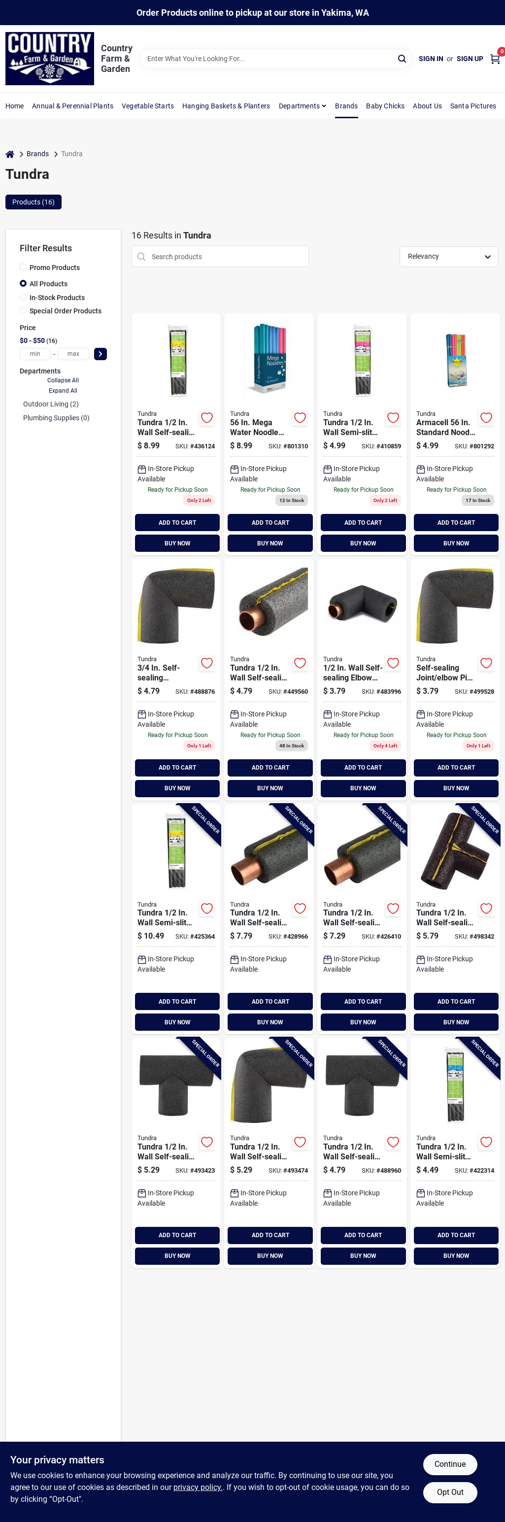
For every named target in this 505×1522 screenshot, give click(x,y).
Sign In (431, 59)
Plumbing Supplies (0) (56, 418)
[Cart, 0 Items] (495, 59)
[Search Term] (275, 58)
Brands (346, 106)
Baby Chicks (385, 106)
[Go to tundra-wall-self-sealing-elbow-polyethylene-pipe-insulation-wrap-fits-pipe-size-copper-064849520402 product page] (362, 680)
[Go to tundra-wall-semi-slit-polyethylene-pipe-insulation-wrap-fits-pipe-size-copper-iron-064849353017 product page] (362, 434)
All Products (48, 283)
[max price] (73, 354)
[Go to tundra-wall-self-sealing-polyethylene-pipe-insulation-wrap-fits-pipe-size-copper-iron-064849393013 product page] (362, 919)
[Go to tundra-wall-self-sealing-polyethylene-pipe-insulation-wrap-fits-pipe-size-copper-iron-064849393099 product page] (269, 680)
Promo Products (55, 267)
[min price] (35, 354)
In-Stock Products (57, 297)
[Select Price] (100, 354)
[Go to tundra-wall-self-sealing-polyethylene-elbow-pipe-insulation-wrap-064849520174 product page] (455, 680)
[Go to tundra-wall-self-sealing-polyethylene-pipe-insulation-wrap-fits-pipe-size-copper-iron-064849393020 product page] (269, 919)
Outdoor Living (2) (51, 404)
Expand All (63, 390)
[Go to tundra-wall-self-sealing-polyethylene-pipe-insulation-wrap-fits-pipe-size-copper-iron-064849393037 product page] (176, 434)
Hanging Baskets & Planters (226, 106)
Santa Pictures (473, 106)
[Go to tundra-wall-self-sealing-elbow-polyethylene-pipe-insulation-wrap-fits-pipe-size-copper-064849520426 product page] (269, 1153)
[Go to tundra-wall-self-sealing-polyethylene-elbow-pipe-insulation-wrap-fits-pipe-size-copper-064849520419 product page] (176, 680)
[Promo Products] (23, 267)
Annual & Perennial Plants (72, 106)
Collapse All (63, 380)
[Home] (9, 154)
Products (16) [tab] (33, 202)
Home (14, 106)
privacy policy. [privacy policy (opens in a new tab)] (198, 1487)
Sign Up (470, 59)
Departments (299, 106)
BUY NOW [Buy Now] (178, 543)
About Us (427, 106)
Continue (450, 1464)
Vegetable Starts (148, 106)
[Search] (403, 58)
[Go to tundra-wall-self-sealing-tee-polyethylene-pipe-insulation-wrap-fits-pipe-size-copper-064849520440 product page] (362, 1153)
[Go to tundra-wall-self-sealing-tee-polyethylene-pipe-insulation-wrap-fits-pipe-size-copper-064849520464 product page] (455, 919)
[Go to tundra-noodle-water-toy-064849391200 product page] (455, 434)
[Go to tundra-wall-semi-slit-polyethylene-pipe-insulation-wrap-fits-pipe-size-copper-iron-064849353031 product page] (176, 919)
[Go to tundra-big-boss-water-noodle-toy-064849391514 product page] (269, 434)
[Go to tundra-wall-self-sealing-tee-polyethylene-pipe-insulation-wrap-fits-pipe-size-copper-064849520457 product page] (176, 1153)
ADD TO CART (177, 522)
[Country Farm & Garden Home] (49, 58)
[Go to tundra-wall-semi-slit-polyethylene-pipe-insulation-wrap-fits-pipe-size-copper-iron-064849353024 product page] (455, 1153)
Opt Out (450, 1492)
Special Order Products (65, 310)
